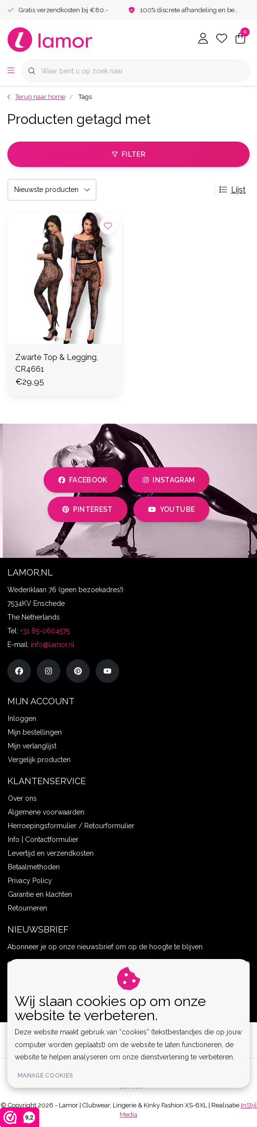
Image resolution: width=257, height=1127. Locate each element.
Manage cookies (45, 1075)
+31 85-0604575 (45, 631)
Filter (128, 154)
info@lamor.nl (53, 644)
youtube (171, 509)
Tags (85, 96)
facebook (82, 480)
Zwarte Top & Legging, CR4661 (56, 363)
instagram (169, 480)
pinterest (87, 509)
